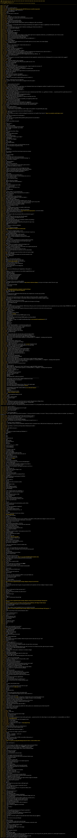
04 (4, 3)
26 (29, 3)
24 (26, 3)
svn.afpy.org (15, 686)
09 (10, 3)
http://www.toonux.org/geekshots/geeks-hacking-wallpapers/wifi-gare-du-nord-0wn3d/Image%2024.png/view (26, 600)
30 (34, 3)
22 (24, 3)
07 (8, 3)
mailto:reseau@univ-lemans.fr (13, 392)
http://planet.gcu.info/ (10, 514)
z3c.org (16, 696)
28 (31, 3)
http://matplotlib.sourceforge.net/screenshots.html (15, 228)
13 (15, 3)
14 (17, 3)
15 (18, 3)
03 (3, 3)
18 (19, 3)
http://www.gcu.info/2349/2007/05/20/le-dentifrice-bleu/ (28, 556)
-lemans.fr (26, 385)
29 (33, 3)
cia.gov (13, 458)
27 (30, 3)
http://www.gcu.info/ (15, 536)
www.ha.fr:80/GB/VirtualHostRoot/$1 (37, 319)
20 (21, 3)
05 (5, 3)
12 (14, 3)
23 (25, 3)
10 (12, 3)
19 (20, 3)
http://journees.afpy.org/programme (28, 210)
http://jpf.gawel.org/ (13, 718)
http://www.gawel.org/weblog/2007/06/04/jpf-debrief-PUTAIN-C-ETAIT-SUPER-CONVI (23, 740)
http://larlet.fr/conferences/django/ (31, 282)
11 (13, 3)
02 (2, 3)
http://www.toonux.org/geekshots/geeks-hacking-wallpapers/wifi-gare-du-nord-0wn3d (22, 581)
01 (0, 3)
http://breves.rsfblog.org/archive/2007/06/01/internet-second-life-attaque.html (25, 9)
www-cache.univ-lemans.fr (31, 387)
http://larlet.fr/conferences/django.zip (17, 290)
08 (9, 3)
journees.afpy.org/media (13, 261)
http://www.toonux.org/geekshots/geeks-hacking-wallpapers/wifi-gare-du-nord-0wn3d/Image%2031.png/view (28, 608)
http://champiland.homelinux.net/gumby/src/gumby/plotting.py (19, 289)
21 (23, 3)
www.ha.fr (14, 313)
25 (28, 3)
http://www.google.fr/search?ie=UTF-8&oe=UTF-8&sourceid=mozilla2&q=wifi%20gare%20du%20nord (26, 602)
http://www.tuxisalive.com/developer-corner (54, 113)
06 (7, 3)
